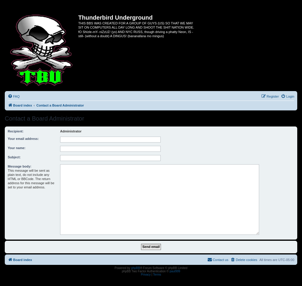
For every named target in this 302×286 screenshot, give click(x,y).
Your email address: (23, 138)
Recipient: (16, 131)
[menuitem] (14, 96)
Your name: (17, 148)
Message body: (19, 166)
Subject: (14, 157)
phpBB (135, 268)
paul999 (175, 271)
